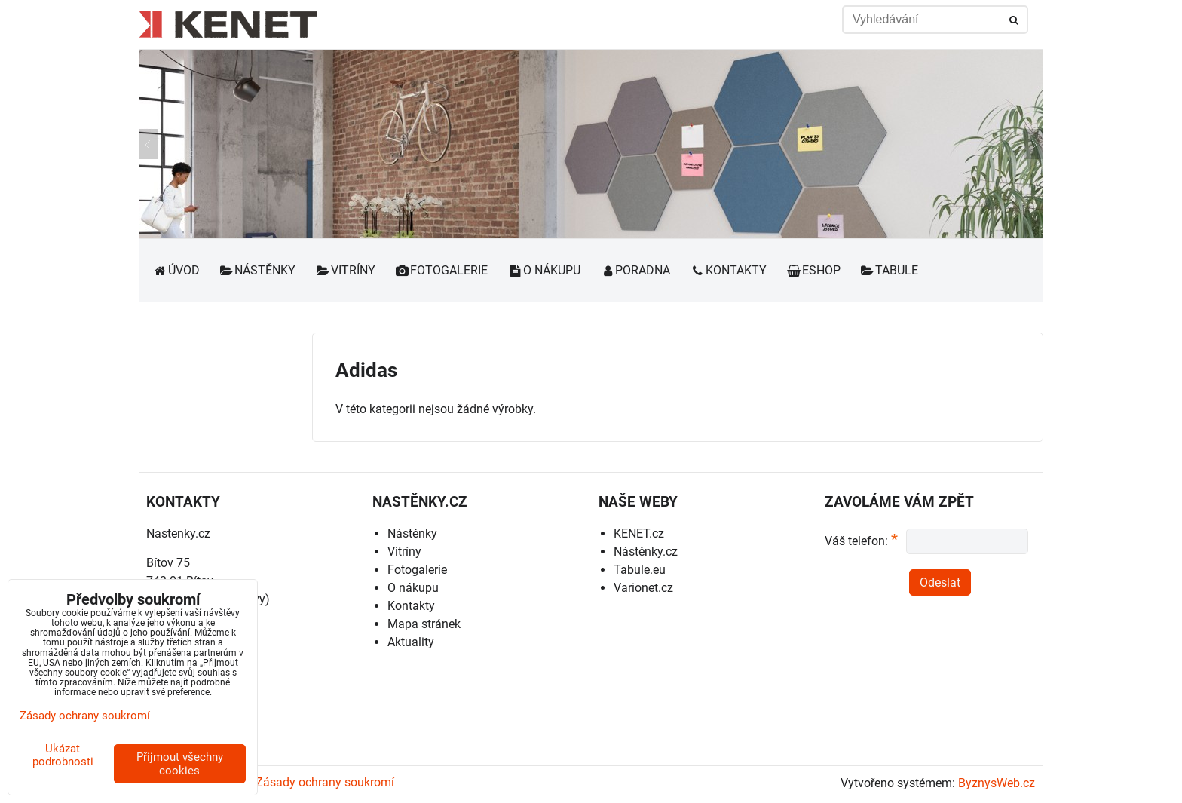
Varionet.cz (643, 588)
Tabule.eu (640, 569)
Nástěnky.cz (646, 551)
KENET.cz (639, 533)
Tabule (889, 270)
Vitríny (345, 270)
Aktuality (410, 642)
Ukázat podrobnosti (62, 755)
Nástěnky (257, 270)
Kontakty (728, 270)
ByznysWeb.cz (996, 783)
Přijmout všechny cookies (179, 763)
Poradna (635, 270)
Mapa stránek (424, 624)
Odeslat (940, 582)
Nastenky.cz (178, 533)
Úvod (176, 270)
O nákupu (543, 270)
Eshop (813, 270)
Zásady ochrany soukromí (325, 782)
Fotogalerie (441, 270)
